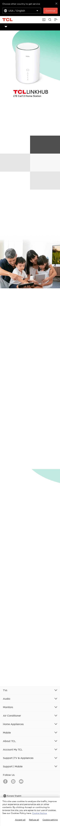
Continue (50, 10)
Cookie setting (50, 819)
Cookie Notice (39, 813)
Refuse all (34, 819)
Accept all (20, 819)
